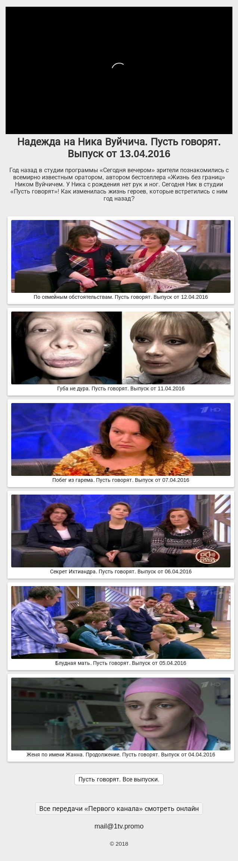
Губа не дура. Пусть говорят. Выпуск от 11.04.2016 (121, 385)
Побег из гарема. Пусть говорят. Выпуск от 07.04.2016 (121, 477)
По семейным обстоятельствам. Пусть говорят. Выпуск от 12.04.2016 (121, 294)
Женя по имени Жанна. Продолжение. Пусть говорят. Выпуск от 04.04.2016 (121, 752)
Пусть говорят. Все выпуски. (118, 779)
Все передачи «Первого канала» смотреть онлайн (119, 808)
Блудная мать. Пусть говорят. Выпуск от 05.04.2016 (121, 660)
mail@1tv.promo (119, 826)
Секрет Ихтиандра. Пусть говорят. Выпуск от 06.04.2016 (121, 568)
